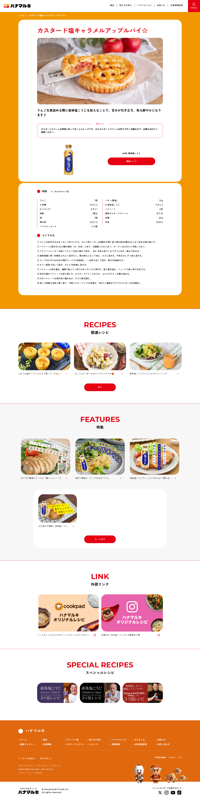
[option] (45, 459)
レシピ (21, 15)
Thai (180, 757)
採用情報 (116, 744)
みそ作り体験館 (25, 758)
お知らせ (161, 5)
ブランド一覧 (72, 740)
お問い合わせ (163, 744)
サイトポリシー (43, 766)
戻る (100, 387)
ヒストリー (94, 744)
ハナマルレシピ (144, 5)
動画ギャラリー (27, 744)
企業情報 (47, 744)
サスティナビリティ (75, 744)
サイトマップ (56, 766)
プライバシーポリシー (26, 766)
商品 (112, 5)
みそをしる (139, 740)
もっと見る (100, 539)
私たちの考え (125, 5)
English (171, 757)
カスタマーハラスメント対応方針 (30, 773)
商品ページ (131, 161)
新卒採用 (44, 758)
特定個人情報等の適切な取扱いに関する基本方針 (35, 769)
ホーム (23, 740)
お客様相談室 (176, 5)
